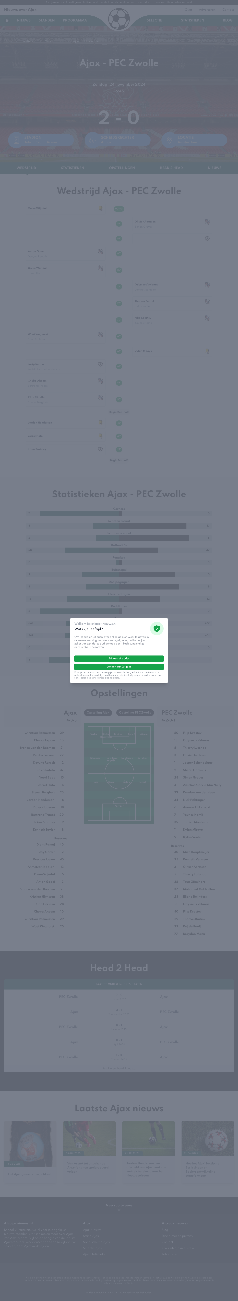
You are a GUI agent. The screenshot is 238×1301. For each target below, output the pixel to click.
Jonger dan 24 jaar (119, 666)
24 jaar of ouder (119, 658)
